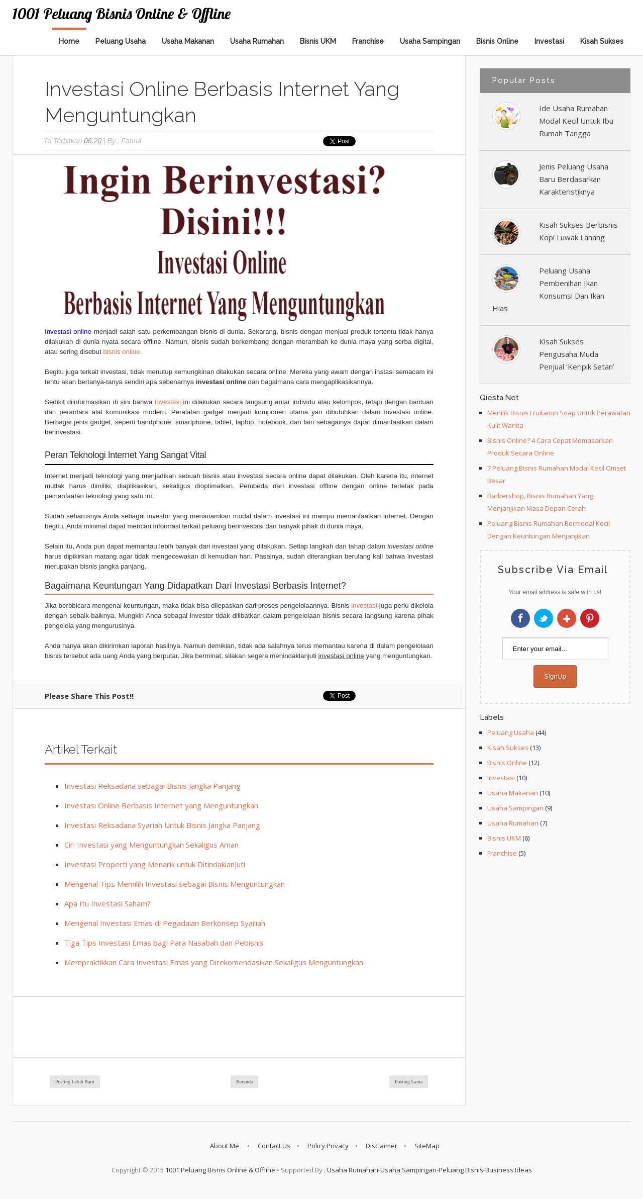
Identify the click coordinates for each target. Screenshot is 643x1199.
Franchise (368, 41)
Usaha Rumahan (257, 41)
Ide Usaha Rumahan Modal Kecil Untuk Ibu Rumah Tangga (576, 120)
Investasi (549, 41)
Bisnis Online (497, 41)
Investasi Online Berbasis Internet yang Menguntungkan (161, 805)
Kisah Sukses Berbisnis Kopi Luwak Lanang (578, 231)
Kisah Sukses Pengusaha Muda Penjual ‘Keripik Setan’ (576, 354)
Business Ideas (508, 1169)
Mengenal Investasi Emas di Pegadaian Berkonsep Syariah (164, 923)
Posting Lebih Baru (74, 1081)
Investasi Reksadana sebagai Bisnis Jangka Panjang (152, 786)
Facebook (520, 618)
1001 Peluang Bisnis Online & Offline (122, 13)
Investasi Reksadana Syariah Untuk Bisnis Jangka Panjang (162, 825)
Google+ (566, 618)
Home (69, 41)
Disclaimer (381, 1145)
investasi (168, 402)
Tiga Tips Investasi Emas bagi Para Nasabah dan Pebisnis (164, 943)
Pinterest (589, 618)
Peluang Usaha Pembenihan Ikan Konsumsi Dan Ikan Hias (548, 289)
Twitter (543, 618)
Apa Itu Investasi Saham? (107, 903)
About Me (225, 1145)
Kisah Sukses (601, 41)
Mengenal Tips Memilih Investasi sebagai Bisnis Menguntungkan (174, 884)
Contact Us (274, 1145)
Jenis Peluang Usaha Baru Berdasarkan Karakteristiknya (573, 179)
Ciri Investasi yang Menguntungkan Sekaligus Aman (151, 845)
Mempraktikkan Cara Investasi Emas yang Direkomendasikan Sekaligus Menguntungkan (213, 962)
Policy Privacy (328, 1145)
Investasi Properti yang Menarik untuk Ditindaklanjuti (154, 864)
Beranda (244, 1081)
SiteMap (427, 1145)
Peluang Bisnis (461, 1169)
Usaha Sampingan (430, 41)
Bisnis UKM (318, 41)
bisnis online (121, 351)
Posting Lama (408, 1081)
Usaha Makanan (188, 41)
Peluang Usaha (120, 41)
